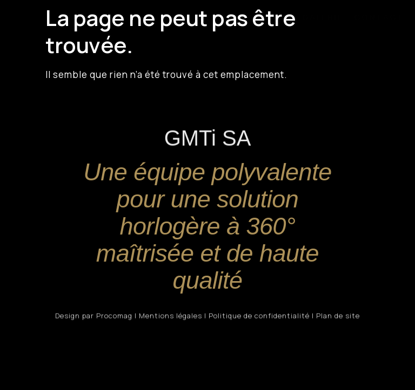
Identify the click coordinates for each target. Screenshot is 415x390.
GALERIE (322, 17)
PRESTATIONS (178, 17)
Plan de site (338, 317)
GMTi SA (111, 17)
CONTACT (379, 17)
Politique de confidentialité (259, 317)
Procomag (114, 317)
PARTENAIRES (257, 17)
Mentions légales (170, 317)
